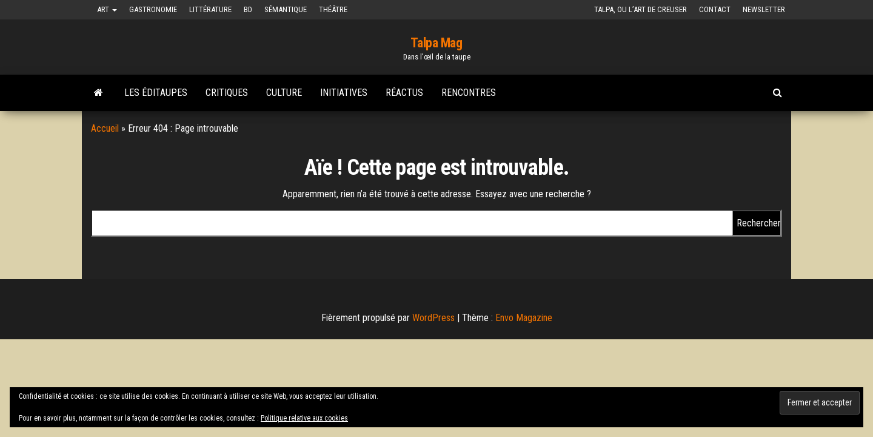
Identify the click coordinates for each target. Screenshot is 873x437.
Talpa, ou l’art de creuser (640, 9)
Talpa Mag (436, 42)
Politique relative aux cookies (304, 418)
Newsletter (764, 9)
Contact (715, 9)
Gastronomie (153, 9)
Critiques (227, 92)
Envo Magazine (523, 318)
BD (248, 9)
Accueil (105, 128)
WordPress (433, 318)
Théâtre (333, 9)
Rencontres (468, 92)
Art (107, 9)
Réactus (404, 92)
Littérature (210, 9)
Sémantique (285, 9)
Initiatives (343, 92)
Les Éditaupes (155, 92)
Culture (284, 92)
